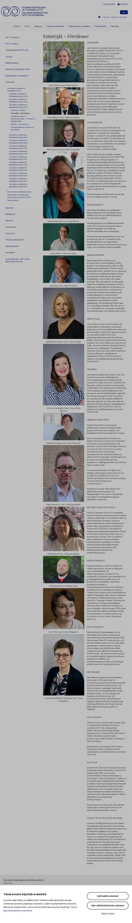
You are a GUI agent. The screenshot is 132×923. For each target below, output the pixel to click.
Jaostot (8, 56)
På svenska (123, 17)
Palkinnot (9, 220)
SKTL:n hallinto (11, 44)
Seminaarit (10, 82)
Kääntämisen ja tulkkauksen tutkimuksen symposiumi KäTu (19, 196)
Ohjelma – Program (18, 110)
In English (114, 17)
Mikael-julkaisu (13, 200)
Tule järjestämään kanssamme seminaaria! (22, 128)
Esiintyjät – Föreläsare (20, 113)
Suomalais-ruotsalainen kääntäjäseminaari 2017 (18, 158)
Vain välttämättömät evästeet (107, 905)
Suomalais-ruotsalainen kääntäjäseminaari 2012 (18, 185)
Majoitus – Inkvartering (19, 124)
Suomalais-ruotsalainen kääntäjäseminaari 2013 (18, 180)
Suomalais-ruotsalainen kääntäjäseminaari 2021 (18, 136)
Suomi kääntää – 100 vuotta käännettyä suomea (17, 260)
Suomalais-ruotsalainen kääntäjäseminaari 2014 (18, 174)
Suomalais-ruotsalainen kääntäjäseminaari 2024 (18, 95)
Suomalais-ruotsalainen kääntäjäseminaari (16, 89)
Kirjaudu (123, 4)
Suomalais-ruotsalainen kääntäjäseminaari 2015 (18, 169)
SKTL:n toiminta (12, 37)
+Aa (104, 17)
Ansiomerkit (10, 227)
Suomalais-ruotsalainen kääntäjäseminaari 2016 (18, 163)
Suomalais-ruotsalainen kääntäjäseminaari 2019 (18, 147)
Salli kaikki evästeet (108, 896)
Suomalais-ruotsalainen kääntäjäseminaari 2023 (18, 100)
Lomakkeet (10, 252)
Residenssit (10, 214)
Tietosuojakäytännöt (14, 239)
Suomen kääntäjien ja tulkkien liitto (36, 11)
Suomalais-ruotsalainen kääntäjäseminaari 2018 (18, 152)
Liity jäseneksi (109, 4)
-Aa (107, 17)
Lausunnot (10, 233)
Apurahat (9, 208)
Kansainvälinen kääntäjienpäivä (19, 192)
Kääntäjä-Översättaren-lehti (17, 69)
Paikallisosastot (11, 63)
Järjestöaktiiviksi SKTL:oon (16, 50)
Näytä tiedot (107, 913)
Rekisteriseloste (12, 246)
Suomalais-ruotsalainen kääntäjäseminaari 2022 (18, 106)
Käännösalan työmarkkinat (16, 76)
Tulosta (99, 17)
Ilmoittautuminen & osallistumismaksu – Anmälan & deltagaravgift (23, 118)
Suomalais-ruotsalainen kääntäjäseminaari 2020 (18, 141)
